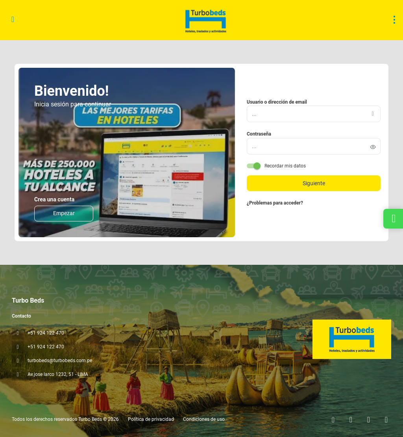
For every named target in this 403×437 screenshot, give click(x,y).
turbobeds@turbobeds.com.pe (60, 360)
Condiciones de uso (203, 419)
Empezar (64, 213)
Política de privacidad (151, 419)
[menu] (394, 19)
